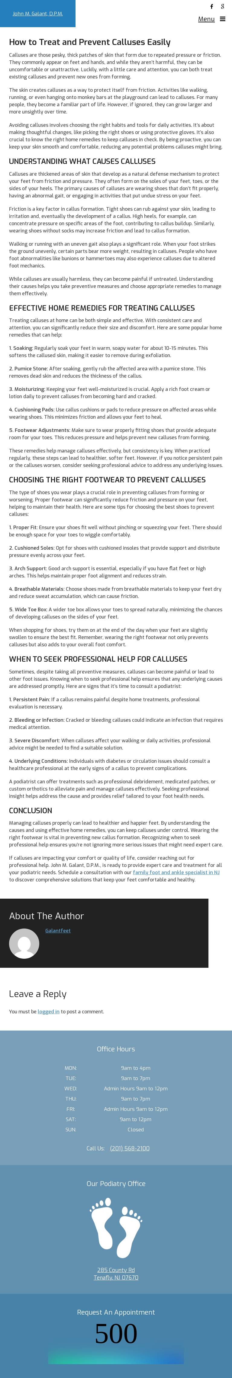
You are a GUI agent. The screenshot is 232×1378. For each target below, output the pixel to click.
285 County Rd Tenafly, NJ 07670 (116, 1274)
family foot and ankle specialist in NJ (176, 872)
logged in (49, 1012)
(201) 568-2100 (130, 1148)
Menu (206, 19)
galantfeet (58, 931)
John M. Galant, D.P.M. (38, 13)
